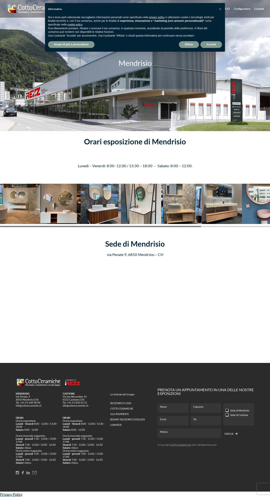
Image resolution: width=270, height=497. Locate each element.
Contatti (259, 8)
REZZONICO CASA (120, 403)
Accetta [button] (211, 44)
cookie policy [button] (75, 24)
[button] (220, 9)
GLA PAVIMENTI (119, 414)
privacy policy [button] (157, 17)
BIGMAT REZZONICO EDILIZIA (127, 419)
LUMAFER (116, 424)
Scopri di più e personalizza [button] (71, 44)
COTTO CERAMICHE (121, 408)
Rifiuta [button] (189, 44)
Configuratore (242, 8)
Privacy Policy (11, 494)
